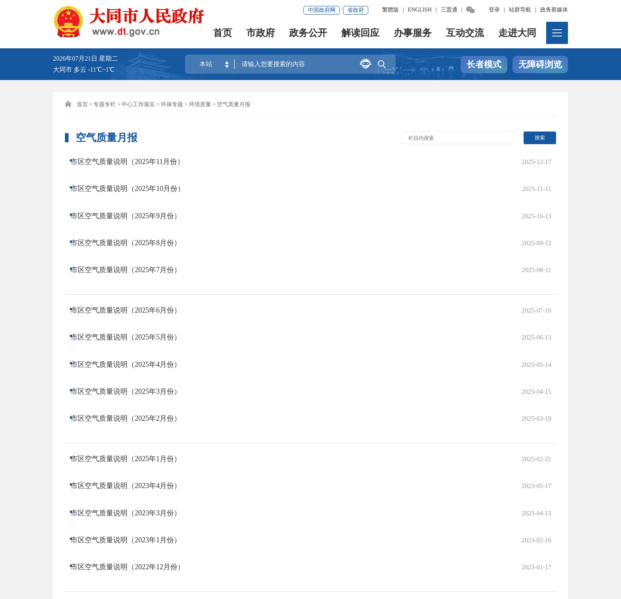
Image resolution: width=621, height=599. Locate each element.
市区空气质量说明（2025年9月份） (132, 192)
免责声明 (107, 531)
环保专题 (172, 104)
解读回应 (360, 33)
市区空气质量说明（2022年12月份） (134, 408)
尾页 (331, 447)
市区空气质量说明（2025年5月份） (132, 269)
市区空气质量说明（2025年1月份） (132, 345)
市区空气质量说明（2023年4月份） (132, 361)
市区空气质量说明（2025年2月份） (132, 316)
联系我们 (221, 531)
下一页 (303, 447)
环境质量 (200, 104)
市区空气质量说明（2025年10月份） (134, 176)
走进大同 (517, 33)
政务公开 (308, 33)
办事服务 (413, 33)
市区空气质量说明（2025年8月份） (132, 208)
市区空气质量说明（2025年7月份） (132, 224)
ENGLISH (420, 10)
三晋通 (449, 10)
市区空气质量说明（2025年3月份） (132, 300)
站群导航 (520, 10)
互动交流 (465, 33)
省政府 (355, 10)
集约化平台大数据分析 (164, 531)
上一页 (212, 447)
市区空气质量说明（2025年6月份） (132, 253)
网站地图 (69, 531)
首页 (222, 33)
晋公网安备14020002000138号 (180, 569)
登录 (494, 10)
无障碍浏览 (540, 65)
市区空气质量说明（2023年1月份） (132, 393)
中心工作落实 (138, 104)
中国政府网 (321, 10)
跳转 (434, 447)
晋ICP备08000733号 (304, 558)
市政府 (260, 33)
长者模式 (484, 65)
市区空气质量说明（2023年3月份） (132, 377)
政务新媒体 (554, 10)
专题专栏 (104, 104)
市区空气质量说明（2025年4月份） (132, 284)
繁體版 (390, 10)
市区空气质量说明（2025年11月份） (134, 160)
